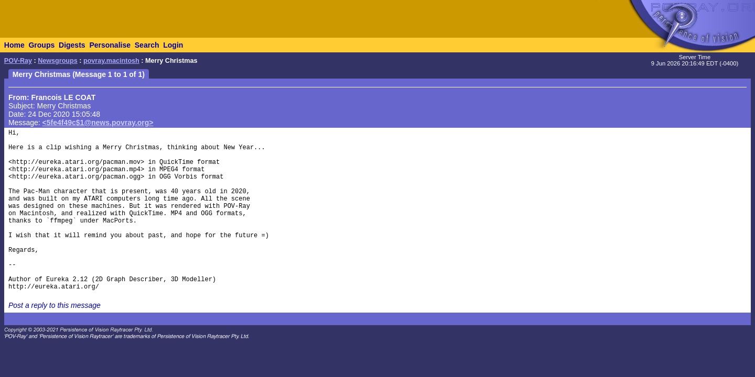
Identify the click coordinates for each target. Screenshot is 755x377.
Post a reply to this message (54, 305)
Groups (41, 45)
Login (173, 45)
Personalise (110, 45)
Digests (72, 45)
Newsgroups (58, 60)
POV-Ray (18, 60)
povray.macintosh (111, 60)
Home (14, 45)
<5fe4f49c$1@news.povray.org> (98, 122)
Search (147, 45)
